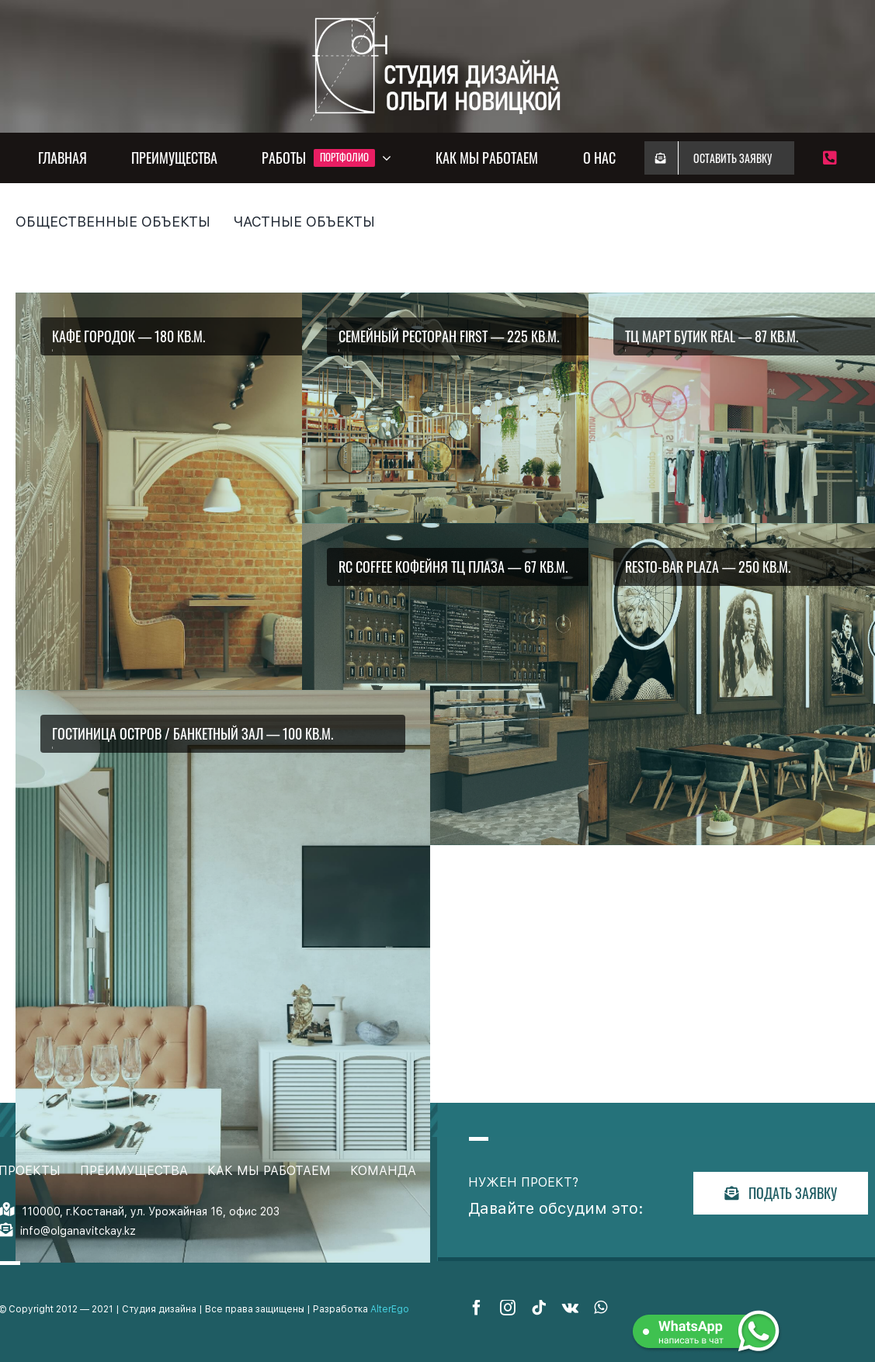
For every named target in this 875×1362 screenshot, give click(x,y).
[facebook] (476, 1307)
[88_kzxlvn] (509, 454)
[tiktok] (539, 1307)
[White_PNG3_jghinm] (437, 13)
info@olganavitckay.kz (78, 1231)
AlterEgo (389, 1309)
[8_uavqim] (223, 976)
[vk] (570, 1307)
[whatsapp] (600, 1307)
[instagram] (508, 1307)
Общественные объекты (113, 221)
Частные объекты (304, 221)
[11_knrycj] (223, 579)
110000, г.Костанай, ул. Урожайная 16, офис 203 (151, 1211)
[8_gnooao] (509, 684)
